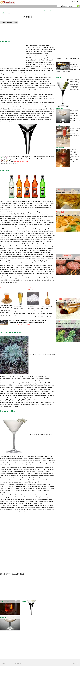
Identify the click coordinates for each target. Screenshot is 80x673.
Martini (24, 601)
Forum (59, 6)
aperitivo (3, 13)
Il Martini (5, 41)
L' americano (4, 601)
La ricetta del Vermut (11, 331)
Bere (51, 11)
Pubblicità (75, 663)
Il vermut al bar (8, 411)
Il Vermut (5, 170)
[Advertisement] (18, 10)
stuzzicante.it (45, 11)
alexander (3, 617)
